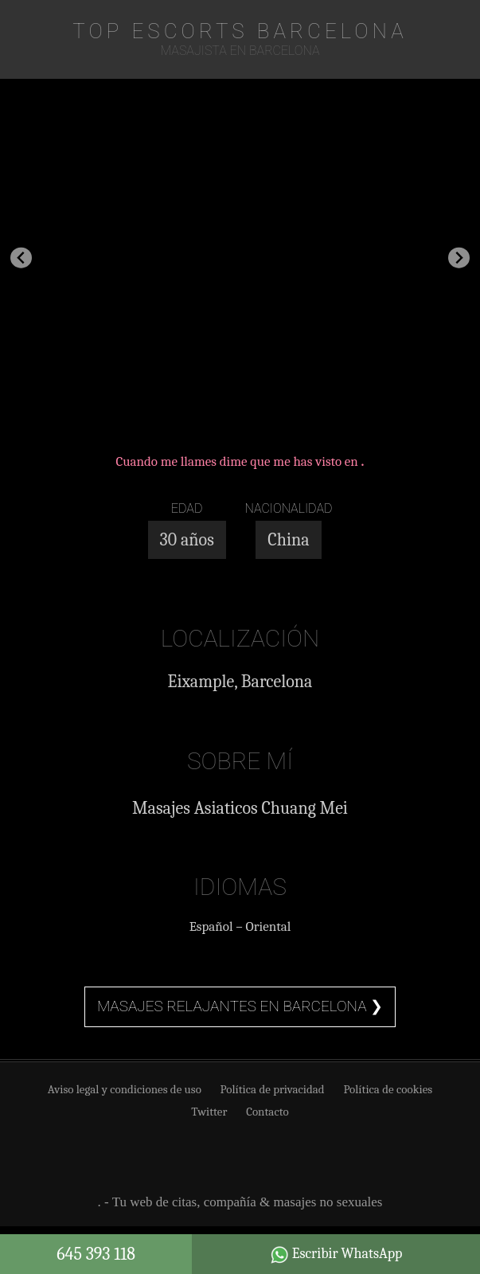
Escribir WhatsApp (336, 1254)
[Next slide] (459, 257)
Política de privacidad (272, 1089)
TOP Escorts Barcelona (240, 31)
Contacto (267, 1111)
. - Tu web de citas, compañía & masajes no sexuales (240, 1202)
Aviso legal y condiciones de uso (124, 1089)
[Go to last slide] (21, 257)
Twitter (209, 1111)
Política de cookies (387, 1089)
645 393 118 (96, 1254)
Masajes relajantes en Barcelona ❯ (240, 1006)
